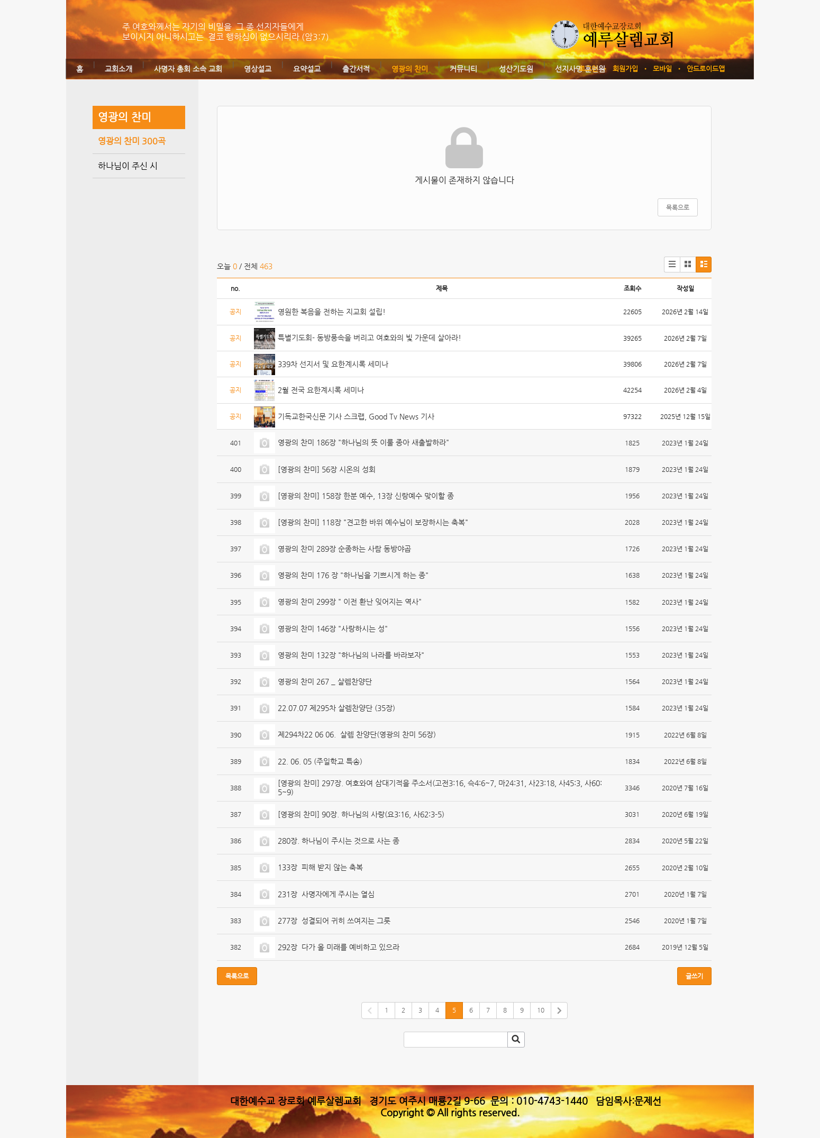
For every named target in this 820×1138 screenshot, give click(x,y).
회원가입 (625, 68)
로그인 (588, 68)
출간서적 (356, 69)
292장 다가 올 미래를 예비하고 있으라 (338, 947)
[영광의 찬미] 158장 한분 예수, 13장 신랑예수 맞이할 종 (366, 495)
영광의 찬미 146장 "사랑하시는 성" (333, 628)
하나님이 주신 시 (128, 166)
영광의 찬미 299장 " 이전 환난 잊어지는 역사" (350, 601)
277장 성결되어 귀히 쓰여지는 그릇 (334, 920)
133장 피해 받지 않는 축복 (320, 867)
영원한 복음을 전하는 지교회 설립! (332, 311)
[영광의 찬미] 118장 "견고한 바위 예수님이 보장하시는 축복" (373, 522)
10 (540, 1010)
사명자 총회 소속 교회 (188, 69)
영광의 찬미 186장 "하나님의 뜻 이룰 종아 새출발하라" (363, 442)
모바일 (662, 68)
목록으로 (677, 207)
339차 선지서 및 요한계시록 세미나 (333, 364)
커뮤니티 (463, 69)
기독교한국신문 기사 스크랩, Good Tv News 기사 (356, 416)
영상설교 (257, 69)
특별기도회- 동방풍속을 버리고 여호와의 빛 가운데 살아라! (369, 337)
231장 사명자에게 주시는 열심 (326, 894)
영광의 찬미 (409, 69)
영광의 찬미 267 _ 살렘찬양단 (325, 681)
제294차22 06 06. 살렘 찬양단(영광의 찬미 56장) (357, 734)
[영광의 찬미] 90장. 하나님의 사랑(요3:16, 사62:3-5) (361, 814)
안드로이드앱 (706, 68)
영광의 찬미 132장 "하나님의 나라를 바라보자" (351, 655)
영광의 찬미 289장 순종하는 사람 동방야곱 (344, 548)
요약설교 (307, 69)
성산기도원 (516, 69)
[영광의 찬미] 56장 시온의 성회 (327, 469)
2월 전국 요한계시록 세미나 (321, 390)
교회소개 (118, 69)
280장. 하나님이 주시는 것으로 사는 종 (338, 840)
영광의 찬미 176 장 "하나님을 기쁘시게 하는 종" (353, 575)
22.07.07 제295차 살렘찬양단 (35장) (336, 708)
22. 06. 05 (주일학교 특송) (320, 761)
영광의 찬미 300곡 (132, 141)
